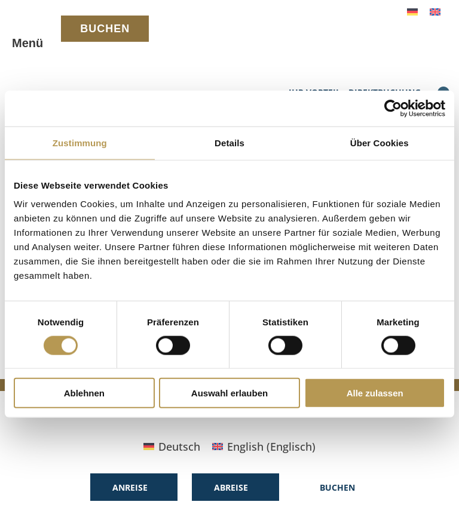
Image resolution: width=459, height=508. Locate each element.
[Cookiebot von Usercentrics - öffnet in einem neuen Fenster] (393, 108)
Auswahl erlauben (229, 393)
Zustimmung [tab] (80, 142)
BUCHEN (105, 29)
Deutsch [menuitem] (179, 446)
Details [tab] (229, 142)
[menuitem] (412, 11)
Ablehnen (84, 393)
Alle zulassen (375, 393)
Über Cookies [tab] (379, 142)
